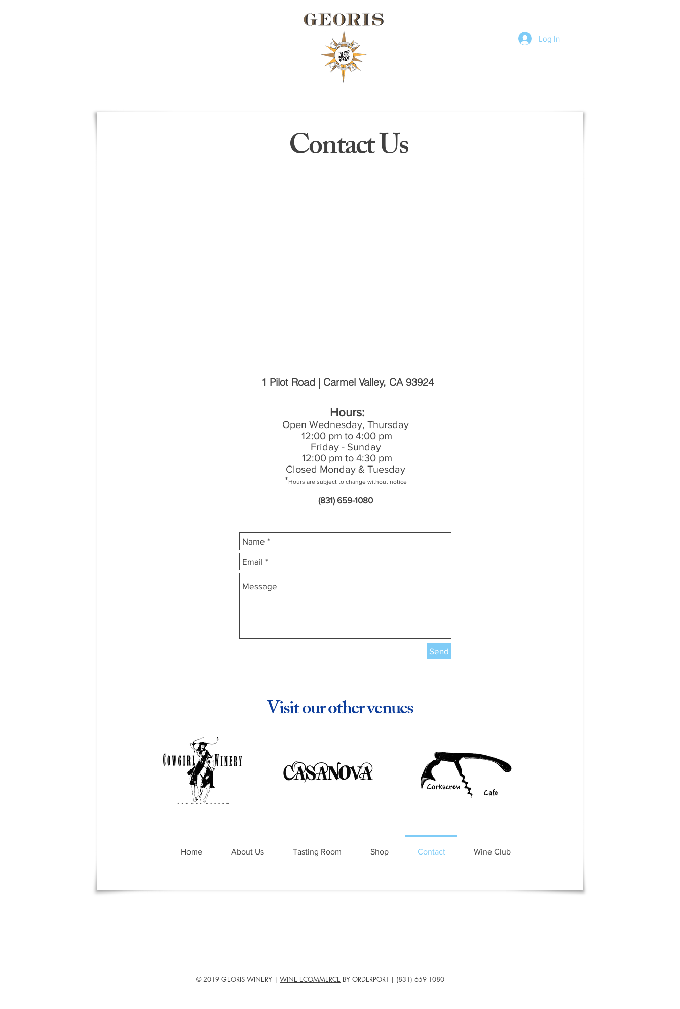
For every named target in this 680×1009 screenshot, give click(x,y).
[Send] (439, 651)
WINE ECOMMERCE (310, 979)
